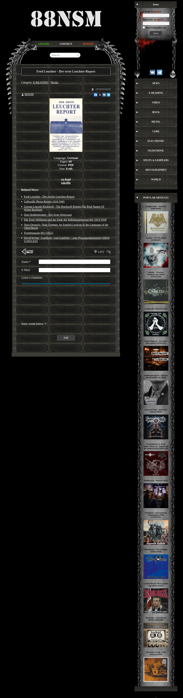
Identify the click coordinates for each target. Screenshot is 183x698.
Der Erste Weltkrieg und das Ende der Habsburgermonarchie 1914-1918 (65, 219)
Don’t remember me (155, 27)
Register (156, 11)
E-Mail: (146, 11)
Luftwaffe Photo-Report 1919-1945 (44, 201)
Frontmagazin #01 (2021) (38, 232)
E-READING (41, 82)
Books (54, 82)
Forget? (158, 19)
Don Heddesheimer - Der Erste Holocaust (48, 214)
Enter (155, 33)
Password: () (153, 19)
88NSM (29, 94)
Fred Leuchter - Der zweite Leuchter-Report (49, 196)
